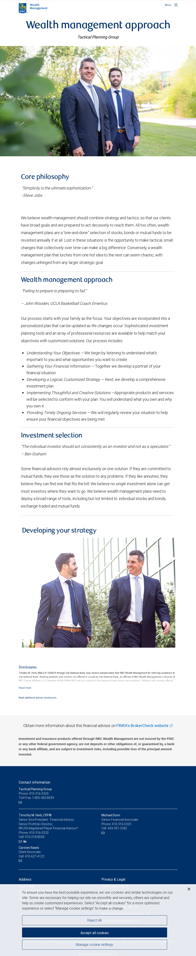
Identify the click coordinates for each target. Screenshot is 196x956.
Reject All (94, 920)
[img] (98, 101)
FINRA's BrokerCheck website (142, 725)
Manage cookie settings (94, 944)
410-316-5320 (39, 833)
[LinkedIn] (25, 841)
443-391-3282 (117, 828)
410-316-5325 (121, 824)
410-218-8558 (34, 837)
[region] (98, 920)
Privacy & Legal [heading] (113, 879)
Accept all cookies (94, 933)
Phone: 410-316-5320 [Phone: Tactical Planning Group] (34, 794)
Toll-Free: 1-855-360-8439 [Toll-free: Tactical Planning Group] (36, 798)
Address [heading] (25, 879)
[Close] (189, 889)
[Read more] (25, 687)
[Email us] (21, 802)
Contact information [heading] (34, 782)
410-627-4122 (34, 856)
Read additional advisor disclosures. (38, 697)
